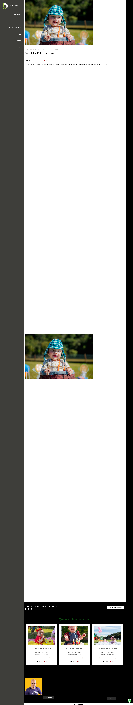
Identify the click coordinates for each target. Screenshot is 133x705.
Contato (112, 698)
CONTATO (18, 47)
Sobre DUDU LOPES (15, 27)
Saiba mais (49, 697)
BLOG (19, 34)
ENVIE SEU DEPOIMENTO (13, 54)
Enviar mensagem (114, 682)
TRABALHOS (17, 14)
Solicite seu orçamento (116, 607)
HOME (19, 40)
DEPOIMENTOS (16, 21)
